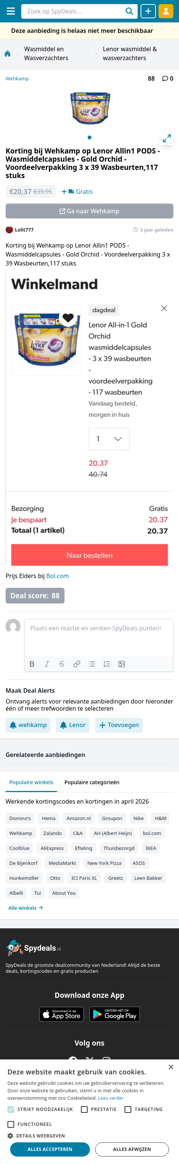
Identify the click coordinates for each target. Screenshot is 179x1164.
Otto (55, 878)
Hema (48, 818)
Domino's (20, 818)
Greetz (115, 878)
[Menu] (11, 11)
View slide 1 (89, 137)
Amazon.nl (79, 818)
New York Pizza (104, 863)
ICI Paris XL (84, 878)
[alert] (89, 1111)
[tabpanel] (89, 852)
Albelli (16, 893)
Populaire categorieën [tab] (92, 782)
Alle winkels (26, 907)
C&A (78, 833)
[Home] (7, 53)
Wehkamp (17, 78)
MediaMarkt (62, 863)
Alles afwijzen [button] (132, 1149)
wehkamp (28, 725)
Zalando (53, 833)
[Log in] (165, 11)
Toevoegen (119, 725)
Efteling (83, 848)
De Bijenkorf (23, 863)
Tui (37, 893)
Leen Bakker (148, 878)
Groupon (112, 818)
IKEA (151, 848)
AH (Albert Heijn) (113, 833)
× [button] (170, 1067)
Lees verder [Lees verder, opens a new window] (111, 1098)
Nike (139, 818)
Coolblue (19, 848)
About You (64, 893)
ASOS (139, 863)
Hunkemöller (24, 878)
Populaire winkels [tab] (31, 782)
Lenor (72, 725)
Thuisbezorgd (119, 848)
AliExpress (52, 848)
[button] (89, 1135)
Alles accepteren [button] (50, 1149)
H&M (160, 818)
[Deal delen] (148, 11)
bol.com (152, 833)
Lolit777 (24, 230)
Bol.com (57, 576)
